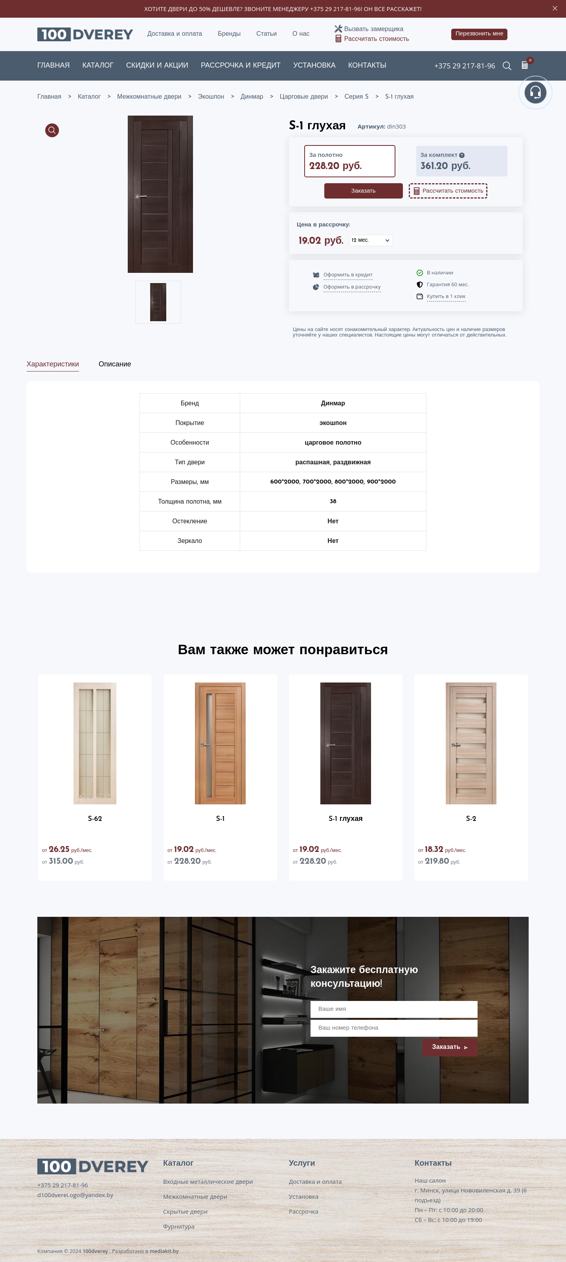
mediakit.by (164, 1251)
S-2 (471, 819)
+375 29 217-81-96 (335, 9)
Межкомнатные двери (195, 1196)
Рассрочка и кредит (241, 66)
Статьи (266, 34)
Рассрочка (303, 1211)
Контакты (367, 66)
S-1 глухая (346, 819)
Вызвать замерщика (373, 29)
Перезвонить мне (480, 34)
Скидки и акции (157, 66)
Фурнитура (179, 1226)
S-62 (95, 819)
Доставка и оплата (174, 34)
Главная (53, 66)
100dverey (95, 1251)
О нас (300, 34)
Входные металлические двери (208, 1181)
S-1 (220, 819)
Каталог (98, 66)
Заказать (363, 191)
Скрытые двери (185, 1211)
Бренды (229, 34)
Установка (314, 66)
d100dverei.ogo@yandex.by (75, 1195)
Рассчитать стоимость (376, 39)
